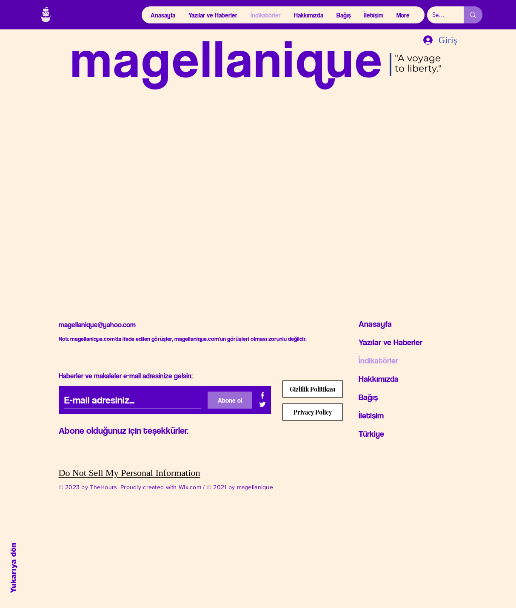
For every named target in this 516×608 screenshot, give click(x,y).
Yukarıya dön (13, 568)
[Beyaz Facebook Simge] (262, 395)
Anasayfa (375, 324)
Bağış (368, 397)
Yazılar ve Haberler (390, 342)
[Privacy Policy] (312, 412)
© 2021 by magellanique (240, 487)
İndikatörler (378, 360)
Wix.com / (193, 487)
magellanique (227, 57)
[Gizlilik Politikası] (312, 389)
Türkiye (371, 434)
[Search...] (439, 14)
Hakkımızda (379, 379)
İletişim (371, 415)
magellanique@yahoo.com (97, 324)
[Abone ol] (230, 400)
